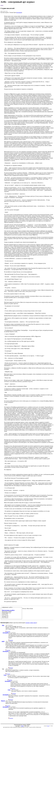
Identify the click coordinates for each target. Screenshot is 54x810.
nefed (3, 641)
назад (2, 5)
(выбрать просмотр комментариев (27, 319)
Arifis (22, 726)
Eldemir (48, 725)
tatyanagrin (19, 12)
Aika (3, 625)
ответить (7, 631)
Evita (5, 675)
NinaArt (3, 700)
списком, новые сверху (31, 622)
